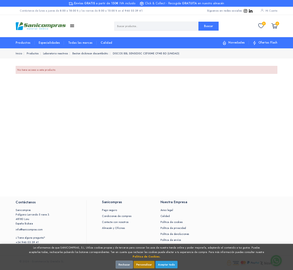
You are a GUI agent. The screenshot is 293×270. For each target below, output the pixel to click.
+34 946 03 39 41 (27, 242)
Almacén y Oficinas (113, 228)
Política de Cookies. (146, 256)
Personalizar (144, 264)
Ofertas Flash (267, 42)
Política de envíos (171, 240)
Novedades (236, 42)
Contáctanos (26, 202)
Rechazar (124, 264)
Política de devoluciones (175, 234)
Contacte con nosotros (115, 222)
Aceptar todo (166, 264)
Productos (23, 43)
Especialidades (49, 43)
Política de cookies (172, 222)
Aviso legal (167, 210)
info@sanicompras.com (29, 229)
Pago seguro (109, 210)
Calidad (106, 43)
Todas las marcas (80, 43)
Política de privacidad (173, 228)
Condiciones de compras (116, 216)
